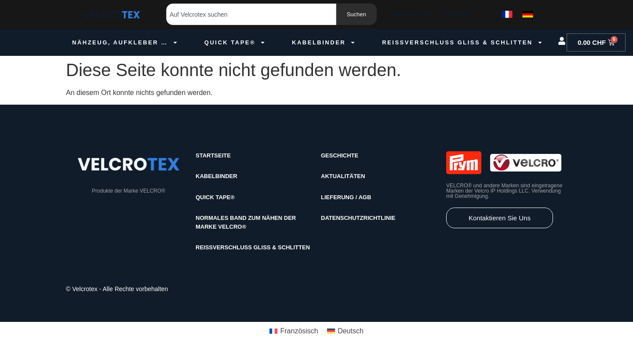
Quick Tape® (235, 42)
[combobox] (251, 14)
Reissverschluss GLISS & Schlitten (462, 42)
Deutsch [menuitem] (351, 331)
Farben (456, 14)
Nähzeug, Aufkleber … (125, 42)
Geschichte (412, 14)
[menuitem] (294, 331)
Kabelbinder (324, 42)
